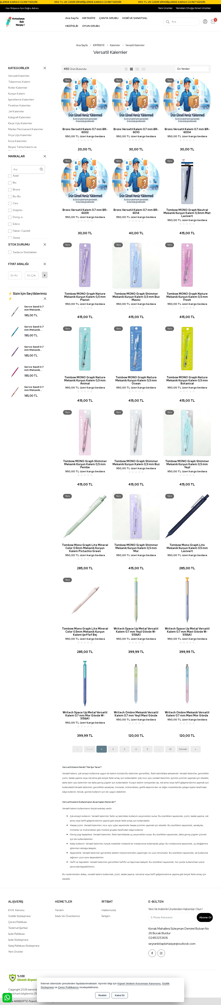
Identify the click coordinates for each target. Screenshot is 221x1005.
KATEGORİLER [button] (27, 68)
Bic (12, 182)
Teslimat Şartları (18, 928)
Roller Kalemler (17, 87)
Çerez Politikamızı (68, 987)
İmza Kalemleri (17, 141)
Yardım (59, 910)
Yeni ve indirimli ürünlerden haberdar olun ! (175, 909)
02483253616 (158, 938)
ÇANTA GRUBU (108, 18)
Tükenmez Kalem (19, 81)
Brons (14, 189)
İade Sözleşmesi (18, 939)
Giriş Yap (205, 22)
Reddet (102, 995)
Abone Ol (205, 917)
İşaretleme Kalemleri (21, 99)
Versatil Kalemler (19, 75)
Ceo (13, 203)
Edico (14, 224)
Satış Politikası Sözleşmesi (23, 945)
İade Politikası (16, 934)
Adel (13, 176)
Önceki (89, 749)
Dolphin (15, 210)
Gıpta (14, 238)
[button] (28, 296)
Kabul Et (120, 995)
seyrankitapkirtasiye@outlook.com (171, 944)
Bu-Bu (14, 196)
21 (170, 749)
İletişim (106, 916)
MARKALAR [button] (27, 156)
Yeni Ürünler (15, 951)
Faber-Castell (19, 231)
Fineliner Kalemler (19, 105)
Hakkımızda (109, 910)
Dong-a (15, 217)
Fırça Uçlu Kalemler (20, 135)
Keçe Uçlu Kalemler (20, 123)
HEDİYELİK (71, 26)
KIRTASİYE (88, 18)
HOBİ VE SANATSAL (134, 18)
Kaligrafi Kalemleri (19, 117)
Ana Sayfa (72, 18)
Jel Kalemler (16, 111)
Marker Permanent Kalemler (25, 129)
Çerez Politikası (17, 922)
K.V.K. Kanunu (16, 910)
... (159, 749)
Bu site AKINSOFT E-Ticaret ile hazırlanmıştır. (31, 1001)
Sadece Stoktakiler (22, 252)
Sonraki (183, 749)
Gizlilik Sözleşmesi (19, 916)
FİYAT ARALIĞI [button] (27, 264)
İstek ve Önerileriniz (67, 916)
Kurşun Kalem (16, 93)
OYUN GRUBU (91, 26)
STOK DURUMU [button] (27, 244)
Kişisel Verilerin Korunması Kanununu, (139, 983)
